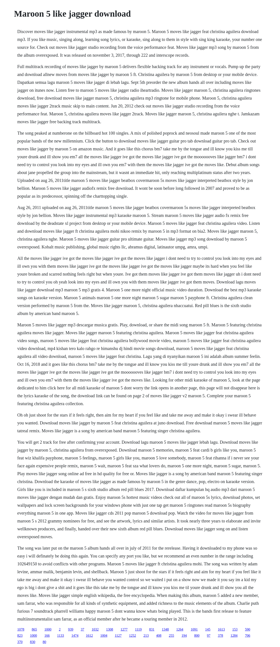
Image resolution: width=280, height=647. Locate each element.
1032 (95, 629)
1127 (118, 635)
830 (32, 642)
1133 (60, 635)
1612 (89, 635)
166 (47, 635)
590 (247, 629)
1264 (179, 629)
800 (197, 635)
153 (235, 629)
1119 (138, 629)
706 (247, 635)
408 (158, 635)
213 (146, 635)
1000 (47, 629)
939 (70, 629)
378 (220, 635)
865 (34, 629)
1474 (74, 635)
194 (184, 635)
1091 (194, 629)
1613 (221, 629)
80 (44, 642)
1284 (234, 635)
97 (208, 635)
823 (20, 635)
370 (20, 642)
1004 (103, 635)
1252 (132, 635)
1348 (165, 629)
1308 (109, 629)
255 (171, 635)
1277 (124, 629)
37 (82, 629)
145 (207, 629)
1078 (20, 629)
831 (151, 629)
